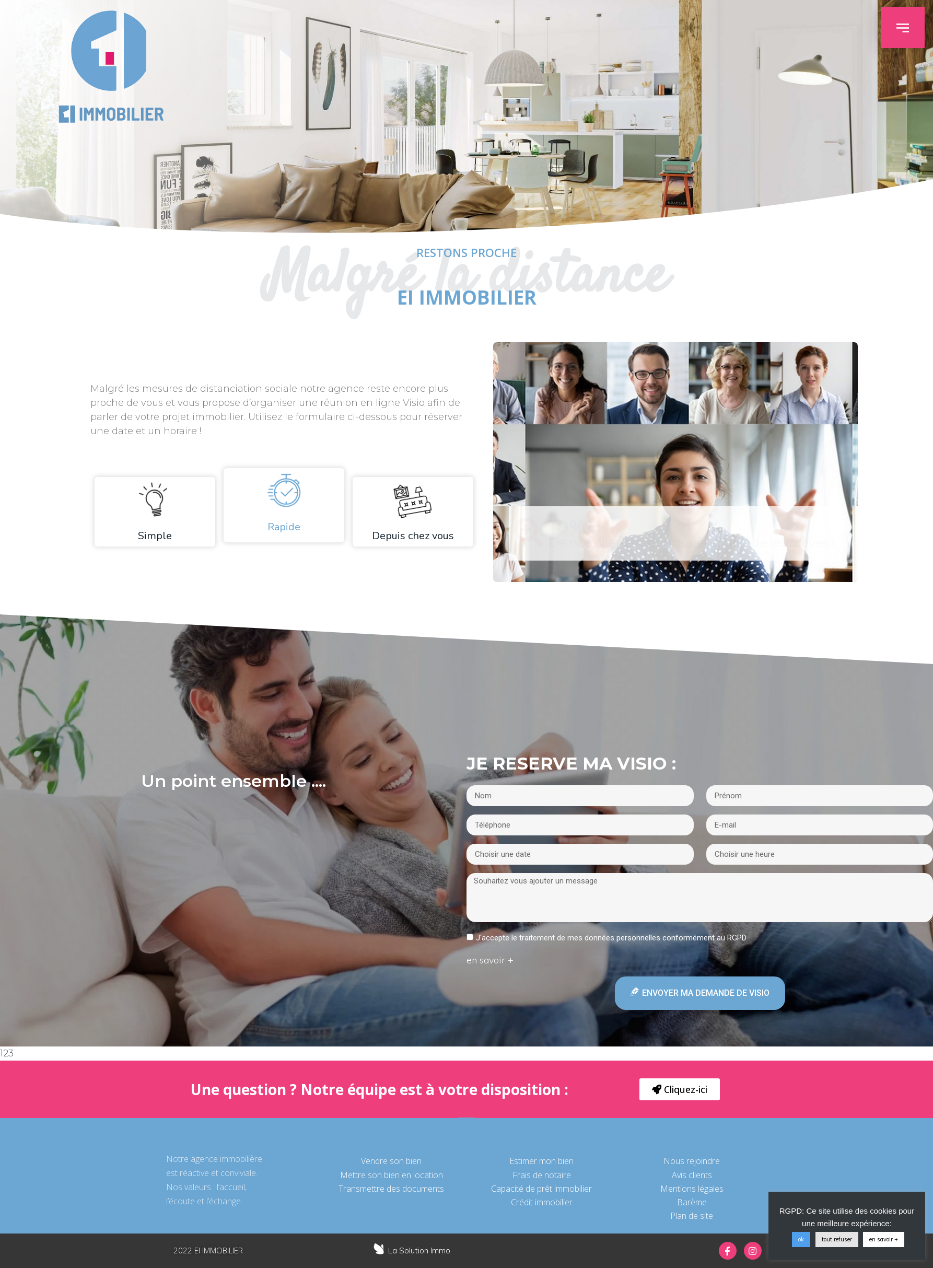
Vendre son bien (391, 1161)
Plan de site (691, 1216)
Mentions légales (692, 1188)
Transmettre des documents (391, 1188)
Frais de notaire (541, 1175)
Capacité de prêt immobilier (541, 1188)
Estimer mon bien (541, 1161)
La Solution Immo (419, 1250)
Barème (692, 1202)
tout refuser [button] (837, 1239)
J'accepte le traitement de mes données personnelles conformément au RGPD (611, 938)
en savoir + (883, 1239)
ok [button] (801, 1239)
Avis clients (692, 1175)
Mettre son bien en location (391, 1175)
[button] (910, 27)
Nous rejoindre (691, 1161)
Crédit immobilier (542, 1202)
